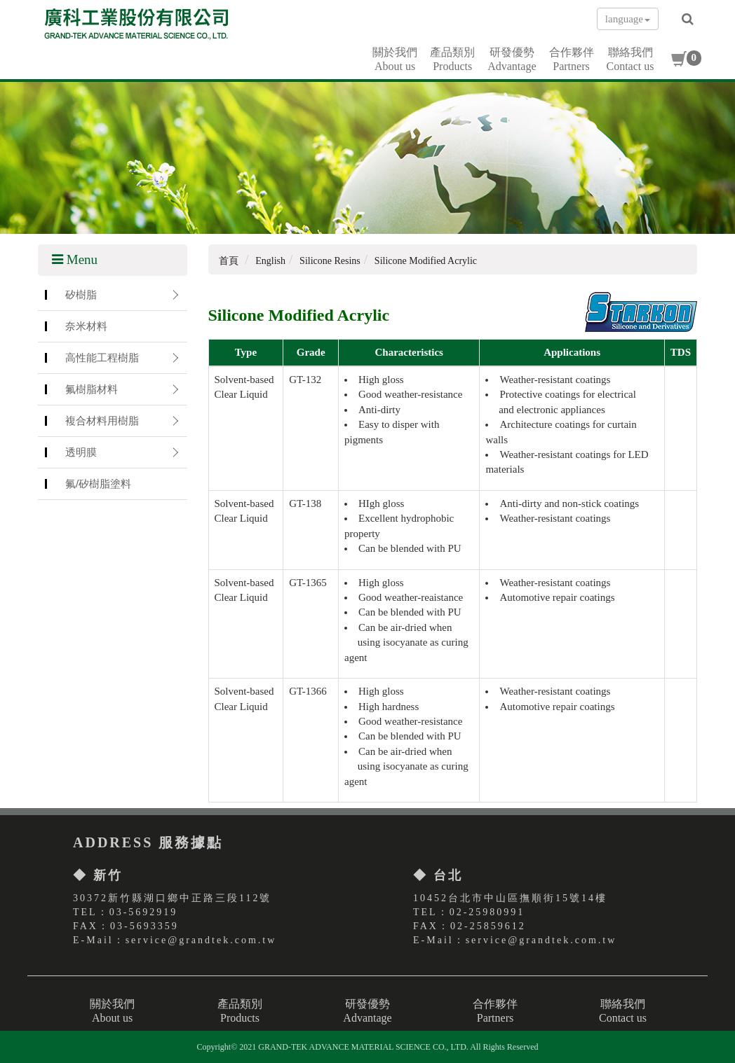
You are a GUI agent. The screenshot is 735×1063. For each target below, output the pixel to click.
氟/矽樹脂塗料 (98, 483)
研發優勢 (511, 60)
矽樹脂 (81, 294)
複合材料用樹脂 (102, 420)
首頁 (228, 261)
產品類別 (452, 60)
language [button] (627, 19)
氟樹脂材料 (91, 389)
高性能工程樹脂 (102, 357)
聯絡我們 (630, 60)
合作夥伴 (571, 60)
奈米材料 (86, 326)
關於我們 (394, 60)
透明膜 (81, 452)
